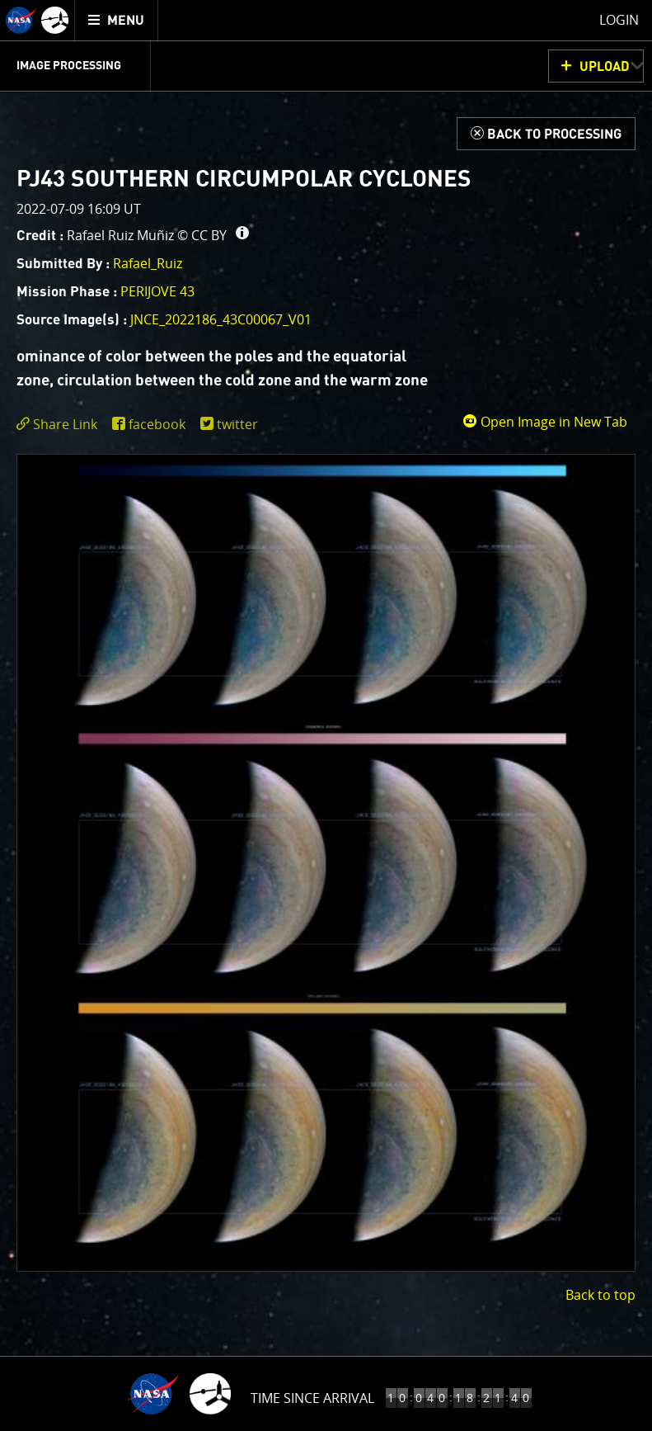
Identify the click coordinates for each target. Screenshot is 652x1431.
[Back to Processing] (546, 133)
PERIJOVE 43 (157, 291)
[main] (326, 715)
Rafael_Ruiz (147, 263)
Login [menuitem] (619, 20)
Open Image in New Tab (544, 422)
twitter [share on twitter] (237, 424)
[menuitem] (116, 20)
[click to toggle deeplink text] (60, 425)
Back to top (600, 1294)
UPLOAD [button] (604, 66)
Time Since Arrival (312, 1398)
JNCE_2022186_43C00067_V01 (221, 319)
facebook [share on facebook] (157, 424)
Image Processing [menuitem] (68, 66)
